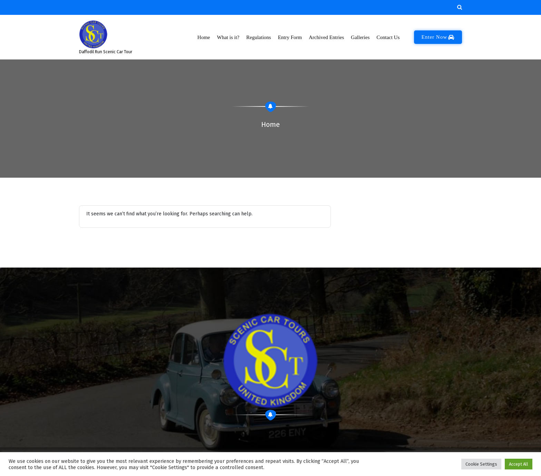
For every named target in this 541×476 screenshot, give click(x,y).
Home (204, 37)
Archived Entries (326, 37)
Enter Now (438, 37)
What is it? (228, 37)
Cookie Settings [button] (481, 464)
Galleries (360, 37)
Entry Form (290, 37)
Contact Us (388, 37)
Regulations (258, 37)
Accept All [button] (518, 464)
